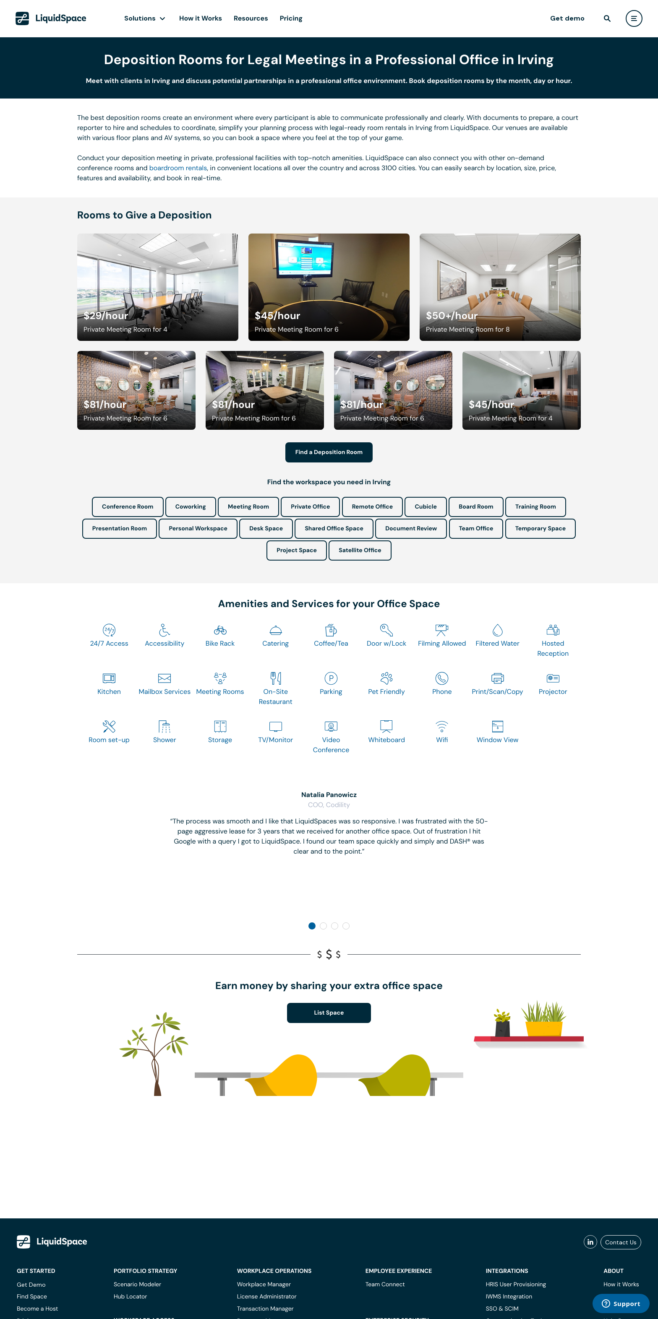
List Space (329, 1013)
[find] (607, 18)
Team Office (476, 528)
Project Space (297, 550)
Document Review (411, 528)
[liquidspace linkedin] (590, 1242)
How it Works (200, 18)
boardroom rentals (178, 168)
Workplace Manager (264, 1284)
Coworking (190, 507)
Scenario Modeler (137, 1284)
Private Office (310, 507)
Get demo (567, 18)
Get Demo (31, 1284)
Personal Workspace (198, 528)
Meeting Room (248, 507)
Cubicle (426, 507)
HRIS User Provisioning (516, 1284)
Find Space (32, 1297)
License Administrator (267, 1297)
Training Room (535, 507)
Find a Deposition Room (329, 452)
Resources (251, 18)
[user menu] (634, 18)
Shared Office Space (334, 528)
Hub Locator (130, 1297)
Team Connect (385, 1284)
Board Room (476, 507)
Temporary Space (540, 528)
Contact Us (621, 1242)
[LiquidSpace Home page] (51, 18)
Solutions (140, 18)
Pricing (291, 18)
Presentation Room (119, 528)
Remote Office (372, 507)
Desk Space (266, 528)
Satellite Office (360, 550)
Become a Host (37, 1309)
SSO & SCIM (502, 1309)
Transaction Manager (265, 1309)
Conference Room (127, 507)
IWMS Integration (509, 1297)
